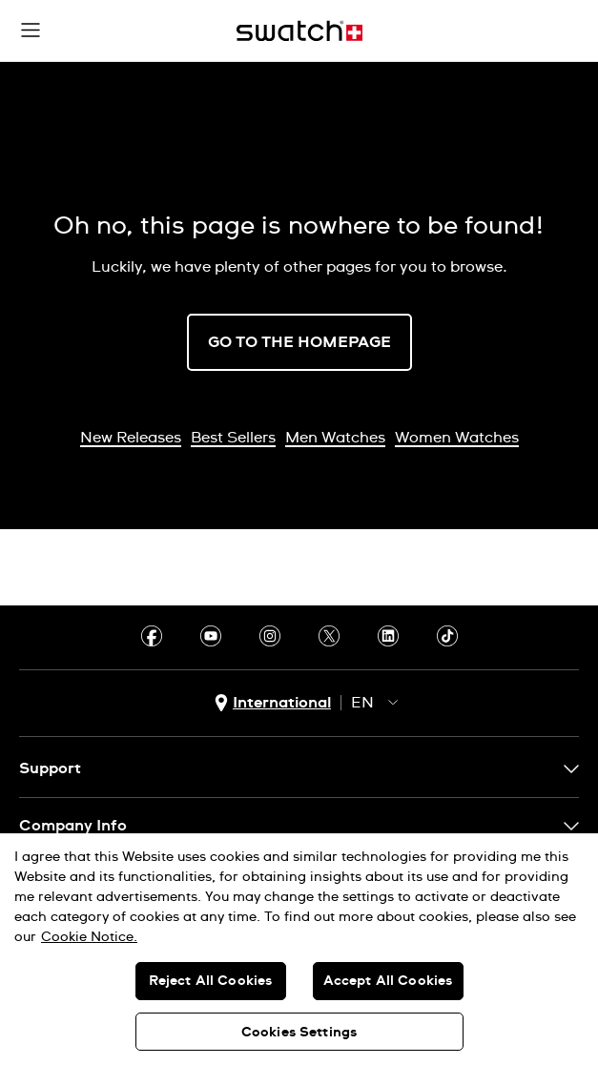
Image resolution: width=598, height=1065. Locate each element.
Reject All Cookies (211, 981)
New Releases (130, 437)
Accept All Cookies (388, 981)
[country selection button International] (273, 703)
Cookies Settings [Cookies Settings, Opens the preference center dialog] (299, 1032)
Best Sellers (233, 437)
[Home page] (299, 31)
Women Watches (457, 437)
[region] (299, 949)
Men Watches (335, 437)
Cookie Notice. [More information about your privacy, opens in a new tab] (89, 937)
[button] (30, 30)
